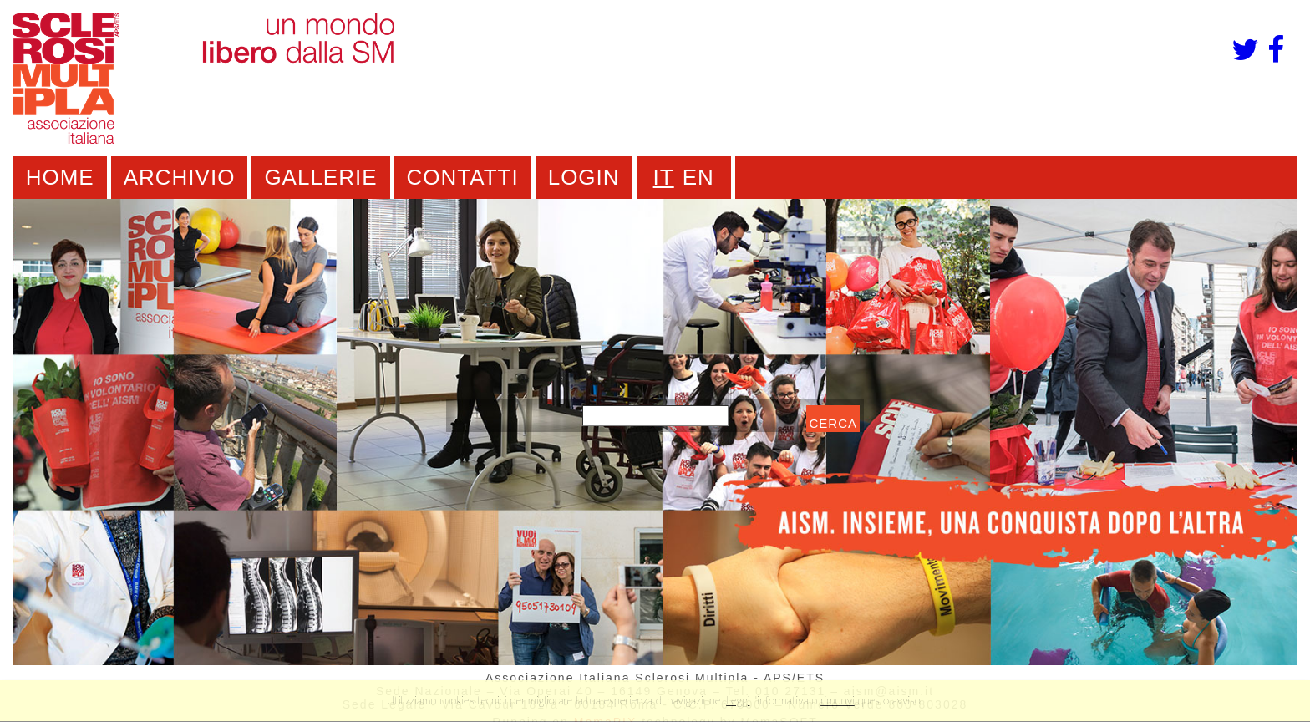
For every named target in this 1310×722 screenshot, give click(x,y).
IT (663, 177)
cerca (833, 423)
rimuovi (837, 700)
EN (698, 177)
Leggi (737, 700)
